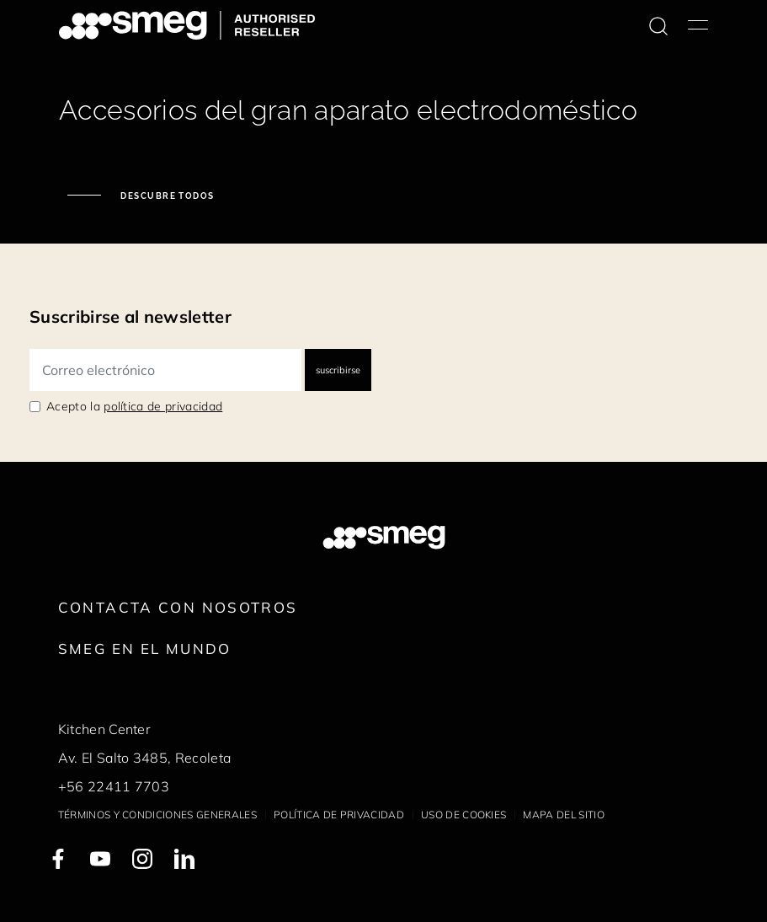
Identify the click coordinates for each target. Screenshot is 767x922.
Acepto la (134, 406)
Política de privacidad (339, 814)
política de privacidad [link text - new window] (163, 406)
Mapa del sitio (563, 814)
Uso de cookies (463, 814)
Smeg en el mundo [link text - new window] (145, 648)
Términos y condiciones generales (157, 814)
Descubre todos (166, 196)
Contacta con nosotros (178, 607)
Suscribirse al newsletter (130, 316)
